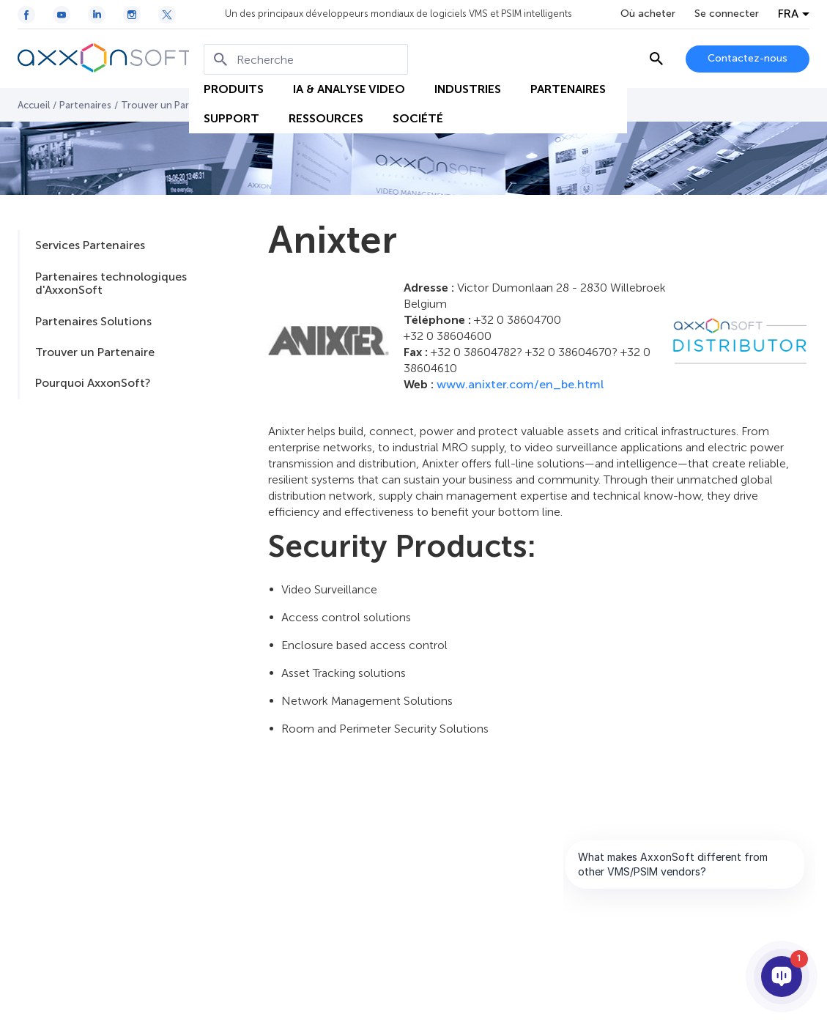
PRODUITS (234, 89)
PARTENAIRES (568, 89)
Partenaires (85, 105)
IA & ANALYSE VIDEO (349, 89)
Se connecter (726, 14)
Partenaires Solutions (93, 321)
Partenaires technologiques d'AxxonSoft (111, 283)
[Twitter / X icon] (167, 14)
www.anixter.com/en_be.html (520, 384)
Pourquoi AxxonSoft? (92, 383)
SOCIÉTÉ (418, 118)
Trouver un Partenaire (171, 105)
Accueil (34, 105)
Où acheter (647, 14)
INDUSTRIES (467, 89)
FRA (788, 14)
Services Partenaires (90, 245)
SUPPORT (231, 118)
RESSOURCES (326, 118)
